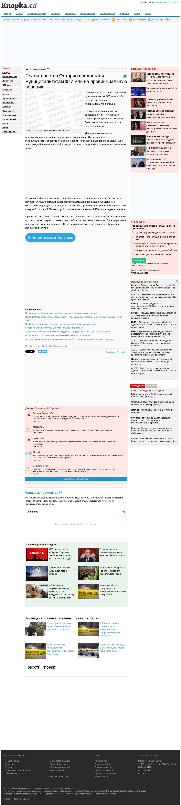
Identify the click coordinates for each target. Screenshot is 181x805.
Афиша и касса (9, 98)
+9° (153, 19)
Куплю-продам (9, 115)
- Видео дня (9, 764)
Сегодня (6, 73)
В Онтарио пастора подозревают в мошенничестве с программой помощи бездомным (110, 629)
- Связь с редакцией (103, 770)
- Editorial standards (102, 767)
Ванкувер (142, 19)
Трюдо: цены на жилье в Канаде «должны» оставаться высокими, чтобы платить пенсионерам (154, 324)
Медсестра (38, 427)
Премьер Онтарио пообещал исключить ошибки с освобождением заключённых (160, 114)
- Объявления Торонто (14, 773)
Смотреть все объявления (76, 479)
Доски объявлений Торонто (42, 408)
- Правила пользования (104, 773)
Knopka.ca (7, 90)
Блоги (148, 14)
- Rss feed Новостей (58, 776)
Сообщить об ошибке (116, 352)
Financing (37, 452)
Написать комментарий (43, 492)
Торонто (86, 19)
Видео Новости (107, 14)
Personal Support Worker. (45, 413)
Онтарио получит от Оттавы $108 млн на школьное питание (54, 328)
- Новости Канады (12, 761)
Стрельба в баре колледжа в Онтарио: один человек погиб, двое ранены (113, 648)
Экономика (70, 14)
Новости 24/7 (8, 102)
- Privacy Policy (100, 776)
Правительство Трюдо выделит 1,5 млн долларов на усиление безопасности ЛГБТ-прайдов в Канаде (154, 287)
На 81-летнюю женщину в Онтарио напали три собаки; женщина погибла (60, 324)
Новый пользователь (163, 2)
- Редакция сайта (101, 764)
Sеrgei (134, 285)
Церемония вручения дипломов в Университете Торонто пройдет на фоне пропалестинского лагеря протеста (151, 334)
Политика (55, 14)
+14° (118, 19)
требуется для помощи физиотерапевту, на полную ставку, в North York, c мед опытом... (73, 430)
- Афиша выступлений (59, 767)
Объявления (8, 111)
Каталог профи (9, 119)
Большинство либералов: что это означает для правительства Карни (112, 571)
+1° (170, 19)
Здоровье (124, 14)
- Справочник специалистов (17, 770)
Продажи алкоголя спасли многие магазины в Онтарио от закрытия (58, 335)
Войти (175, 2)
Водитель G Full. (41, 466)
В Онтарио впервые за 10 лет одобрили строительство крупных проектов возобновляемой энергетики (150, 420)
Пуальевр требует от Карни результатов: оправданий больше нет (159, 102)
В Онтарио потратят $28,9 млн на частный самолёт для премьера (151, 395)
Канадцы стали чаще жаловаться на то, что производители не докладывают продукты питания (153, 315)
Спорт (137, 14)
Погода (78, 19)
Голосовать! (138, 260)
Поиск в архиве (9, 77)
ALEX (134, 294)
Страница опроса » (140, 273)
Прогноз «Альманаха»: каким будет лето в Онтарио (60, 571)
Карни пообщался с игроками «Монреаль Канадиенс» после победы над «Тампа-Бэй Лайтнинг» (152, 430)
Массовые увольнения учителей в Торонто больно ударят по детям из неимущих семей (152, 439)
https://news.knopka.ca (61, 791)
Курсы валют (32, 19)
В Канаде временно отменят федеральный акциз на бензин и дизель (112, 552)
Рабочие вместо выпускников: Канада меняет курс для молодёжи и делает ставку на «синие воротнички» (61, 591)
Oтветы (6, 123)
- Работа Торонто (57, 770)
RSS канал (7, 85)
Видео (5, 127)
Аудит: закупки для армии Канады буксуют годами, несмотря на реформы (59, 626)
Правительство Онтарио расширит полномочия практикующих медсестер (61, 313)
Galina (134, 359)
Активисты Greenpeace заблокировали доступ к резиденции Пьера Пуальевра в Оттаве (67, 332)
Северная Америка (36, 14)
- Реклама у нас (101, 761)
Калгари (159, 19)
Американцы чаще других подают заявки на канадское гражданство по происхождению (162, 139)
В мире (19, 14)
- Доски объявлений (58, 764)
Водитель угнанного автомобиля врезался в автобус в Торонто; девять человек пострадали (69, 339)
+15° (98, 19)
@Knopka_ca (108, 501)
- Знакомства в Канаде (59, 761)
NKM (133, 322)
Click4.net (6, 107)
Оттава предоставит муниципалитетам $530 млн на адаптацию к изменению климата (152, 306)
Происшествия (87, 14)
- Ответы (8, 767)
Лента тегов (7, 81)
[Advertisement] (90, 44)
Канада (7, 14)
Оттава (124, 19)
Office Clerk (38, 438)
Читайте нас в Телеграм (50, 237)
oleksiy (134, 303)
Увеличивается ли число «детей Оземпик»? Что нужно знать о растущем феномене (151, 343)
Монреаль (105, 19)
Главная (6, 68)
